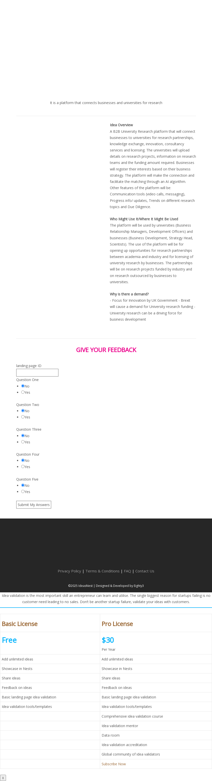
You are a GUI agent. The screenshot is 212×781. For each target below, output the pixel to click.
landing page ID (28, 365)
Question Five (27, 479)
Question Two (27, 404)
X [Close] (3, 778)
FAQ (127, 570)
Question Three (28, 429)
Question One (27, 379)
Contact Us (144, 570)
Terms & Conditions (102, 570)
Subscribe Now (114, 764)
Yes (25, 392)
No (25, 386)
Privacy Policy (69, 570)
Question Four (27, 454)
